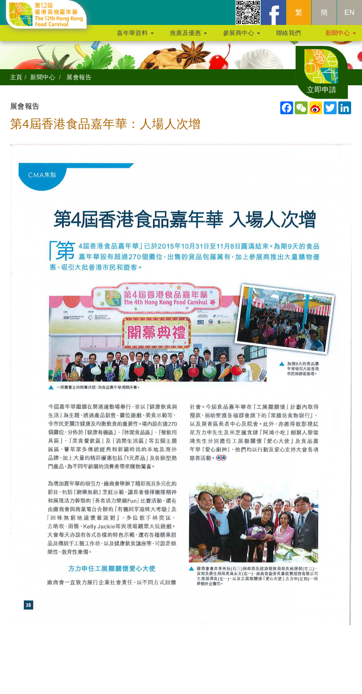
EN (349, 16)
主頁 (16, 77)
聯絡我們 (288, 36)
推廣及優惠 (188, 36)
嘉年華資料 (135, 36)
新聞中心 (340, 36)
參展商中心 (241, 36)
